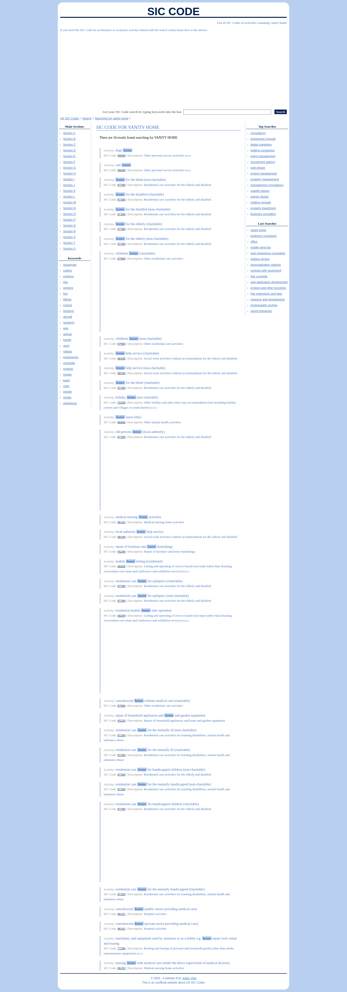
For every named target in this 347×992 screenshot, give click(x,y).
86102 (122, 522)
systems (68, 276)
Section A (69, 133)
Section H (69, 173)
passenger (70, 265)
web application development (269, 282)
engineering (70, 357)
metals (67, 374)
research (68, 322)
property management (265, 179)
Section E (69, 156)
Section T (69, 243)
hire (65, 282)
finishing (68, 311)
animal (67, 334)
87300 (122, 185)
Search (87, 118)
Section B (69, 139)
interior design (260, 196)
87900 (122, 258)
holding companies (263, 150)
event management (263, 156)
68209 (122, 566)
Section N (69, 208)
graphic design (260, 191)
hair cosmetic (259, 276)
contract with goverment (266, 270)
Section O (69, 214)
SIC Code (173, 11)
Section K (69, 191)
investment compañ (263, 139)
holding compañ (261, 202)
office (254, 241)
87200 (122, 735)
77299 (122, 948)
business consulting (263, 214)
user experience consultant (268, 253)
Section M (69, 202)
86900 (122, 422)
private (67, 391)
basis (66, 380)
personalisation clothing (266, 265)
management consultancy (267, 185)
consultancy (258, 133)
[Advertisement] (173, 68)
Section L (69, 196)
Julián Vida (189, 978)
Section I (68, 179)
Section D (69, 150)
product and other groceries (268, 288)
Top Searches (267, 126)
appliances (70, 403)
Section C (69, 144)
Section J (69, 185)
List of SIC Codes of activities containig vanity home (252, 23)
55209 (122, 402)
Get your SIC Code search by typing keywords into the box (142, 112)
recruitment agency (263, 162)
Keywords (74, 258)
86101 (122, 914)
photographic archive (264, 305)
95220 (122, 720)
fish (65, 293)
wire (65, 328)
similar (67, 397)
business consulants (264, 236)
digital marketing (261, 144)
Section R (69, 231)
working (68, 288)
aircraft (67, 317)
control (67, 305)
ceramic (68, 369)
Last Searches (267, 223)
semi (66, 345)
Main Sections (74, 126)
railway (67, 351)
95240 (122, 551)
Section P (69, 220)
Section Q (69, 225)
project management (264, 173)
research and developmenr (268, 299)
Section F (69, 162)
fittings (67, 299)
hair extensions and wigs (266, 293)
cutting (67, 270)
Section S (69, 237)
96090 (122, 155)
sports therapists (261, 311)
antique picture (260, 259)
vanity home (258, 230)
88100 (122, 358)
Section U (69, 248)
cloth (66, 386)
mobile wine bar (261, 247)
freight (67, 340)
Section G (69, 168)
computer (69, 363)
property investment (263, 208)
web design (258, 168)
